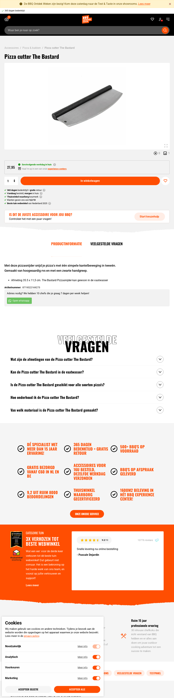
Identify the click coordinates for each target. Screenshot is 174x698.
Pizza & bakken (31, 47)
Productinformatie (66, 243)
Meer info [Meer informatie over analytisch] (83, 657)
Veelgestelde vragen (106, 243)
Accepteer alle (77, 689)
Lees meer (144, 3)
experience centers (57, 169)
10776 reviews (148, 540)
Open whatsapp (18, 300)
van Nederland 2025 (27, 203)
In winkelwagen (90, 180)
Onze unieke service (87, 514)
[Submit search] (165, 30)
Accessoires (11, 47)
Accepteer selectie (28, 689)
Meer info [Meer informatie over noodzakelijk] (83, 646)
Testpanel (155, 673)
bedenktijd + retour (24, 190)
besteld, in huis (23, 193)
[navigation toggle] (167, 19)
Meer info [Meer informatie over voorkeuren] (83, 667)
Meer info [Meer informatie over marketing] (83, 678)
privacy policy (31, 636)
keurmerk (22, 196)
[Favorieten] (152, 19)
